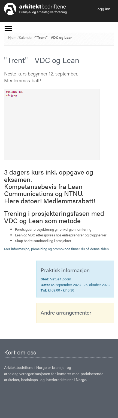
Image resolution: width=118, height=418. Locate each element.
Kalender (26, 37)
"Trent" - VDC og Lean (53, 37)
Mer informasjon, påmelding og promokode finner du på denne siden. (57, 248)
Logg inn (102, 8)
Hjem (12, 37)
